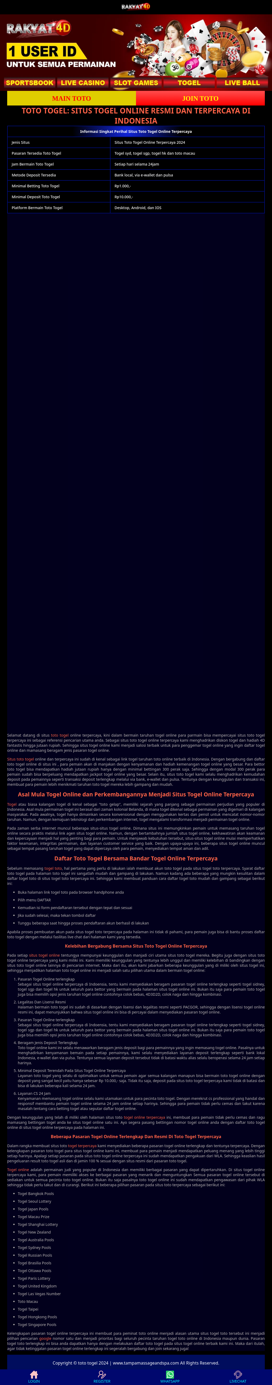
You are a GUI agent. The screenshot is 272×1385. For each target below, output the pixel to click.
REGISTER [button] (102, 1377)
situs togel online (44, 955)
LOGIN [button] (34, 1377)
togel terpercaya (82, 1145)
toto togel (60, 735)
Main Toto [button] (71, 98)
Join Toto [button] (200, 98)
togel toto (53, 868)
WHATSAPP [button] (170, 1377)
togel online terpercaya (144, 1117)
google (45, 1338)
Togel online (18, 1169)
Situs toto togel (20, 759)
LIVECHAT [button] (238, 1377)
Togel (11, 804)
